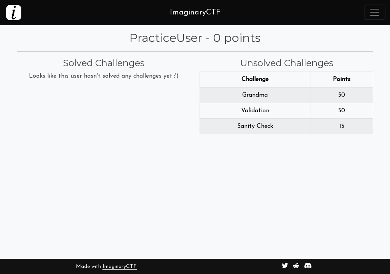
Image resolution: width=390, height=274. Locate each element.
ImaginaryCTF (119, 266)
